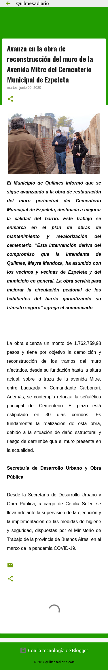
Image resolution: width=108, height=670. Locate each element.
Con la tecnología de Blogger (54, 650)
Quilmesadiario (32, 3)
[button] (10, 99)
